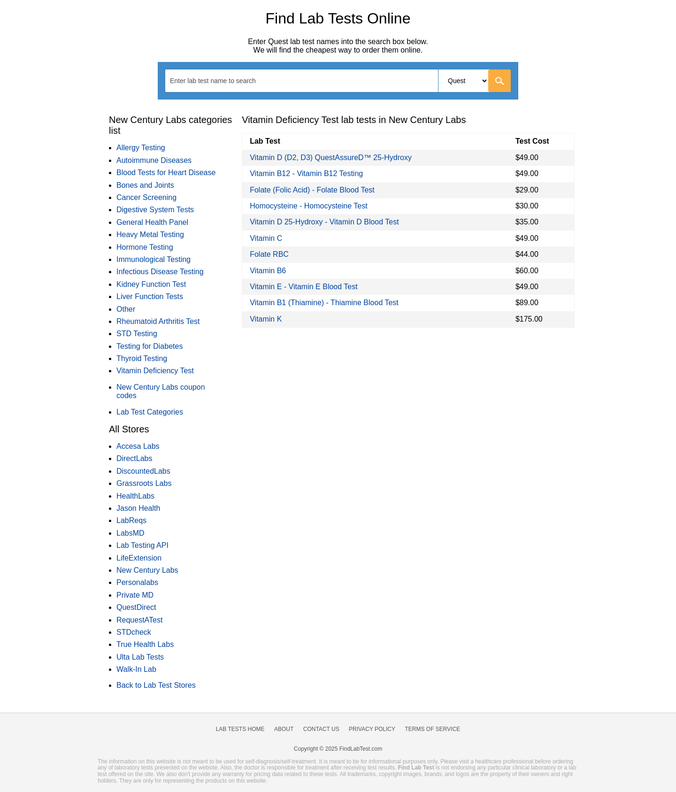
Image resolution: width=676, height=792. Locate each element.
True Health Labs (145, 644)
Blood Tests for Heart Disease (165, 173)
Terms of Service (433, 729)
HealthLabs (135, 496)
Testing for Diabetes (149, 346)
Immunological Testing (153, 259)
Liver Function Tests (149, 296)
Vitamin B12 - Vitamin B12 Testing (306, 173)
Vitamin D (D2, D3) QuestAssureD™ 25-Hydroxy (331, 157)
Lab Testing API (142, 545)
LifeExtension (138, 558)
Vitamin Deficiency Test (155, 371)
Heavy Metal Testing (150, 234)
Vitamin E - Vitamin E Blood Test (303, 287)
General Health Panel (152, 222)
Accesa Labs (138, 446)
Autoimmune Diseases (154, 160)
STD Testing (136, 334)
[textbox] (219, 80)
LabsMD (130, 533)
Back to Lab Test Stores (156, 685)
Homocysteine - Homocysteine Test (308, 206)
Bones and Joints (145, 185)
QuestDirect (136, 607)
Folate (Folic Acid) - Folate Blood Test (312, 190)
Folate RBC (269, 254)
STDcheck (133, 632)
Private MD (135, 595)
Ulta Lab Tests (140, 657)
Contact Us (321, 729)
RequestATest (139, 620)
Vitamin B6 (268, 271)
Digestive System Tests (155, 210)
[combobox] (338, 80)
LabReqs (131, 520)
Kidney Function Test (151, 284)
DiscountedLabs (143, 471)
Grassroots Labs (143, 483)
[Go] (499, 80)
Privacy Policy (372, 729)
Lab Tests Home (240, 729)
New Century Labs (147, 570)
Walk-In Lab (136, 669)
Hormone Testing (144, 247)
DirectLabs (134, 458)
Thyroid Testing (141, 358)
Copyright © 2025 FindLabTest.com (338, 749)
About (283, 729)
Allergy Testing (140, 148)
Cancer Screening (146, 197)
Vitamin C (266, 238)
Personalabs (137, 582)
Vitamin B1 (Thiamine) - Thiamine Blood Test (324, 303)
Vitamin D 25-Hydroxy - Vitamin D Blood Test (324, 222)
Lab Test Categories (149, 412)
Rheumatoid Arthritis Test (158, 321)
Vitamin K (266, 319)
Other (125, 309)
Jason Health (138, 508)
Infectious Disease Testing (160, 272)
